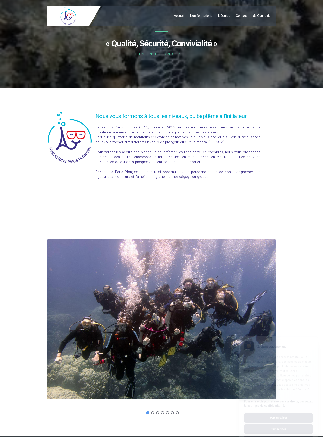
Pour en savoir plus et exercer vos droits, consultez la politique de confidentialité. (278, 385)
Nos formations (201, 16)
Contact (241, 16)
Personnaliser (278, 399)
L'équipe (224, 16)
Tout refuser (278, 410)
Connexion (262, 16)
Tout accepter (278, 422)
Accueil (179, 16)
